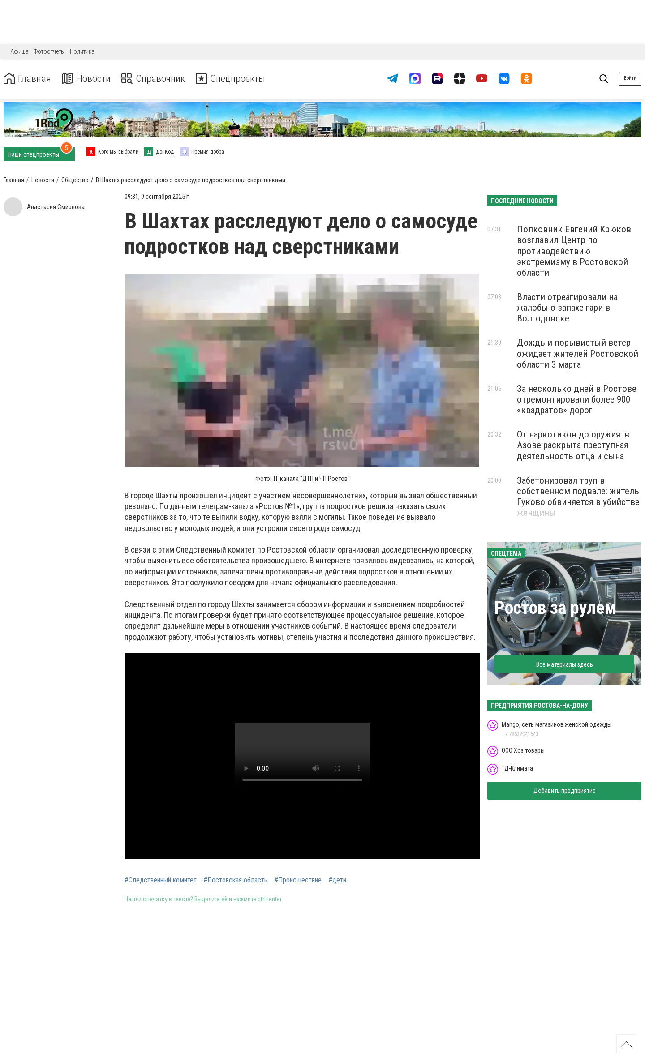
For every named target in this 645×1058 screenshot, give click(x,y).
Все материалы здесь (564, 664)
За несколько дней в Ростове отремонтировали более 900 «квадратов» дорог (576, 399)
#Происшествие (298, 880)
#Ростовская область (235, 880)
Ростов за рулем (555, 607)
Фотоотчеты (49, 51)
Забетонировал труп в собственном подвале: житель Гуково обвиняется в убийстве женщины (578, 496)
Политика (82, 51)
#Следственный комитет (161, 880)
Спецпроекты (239, 79)
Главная (28, 79)
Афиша (19, 51)
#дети (337, 880)
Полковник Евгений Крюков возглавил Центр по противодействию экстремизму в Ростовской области (574, 251)
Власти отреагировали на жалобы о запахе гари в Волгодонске (567, 307)
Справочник (158, 79)
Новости (89, 79)
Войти (630, 78)
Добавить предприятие (564, 790)
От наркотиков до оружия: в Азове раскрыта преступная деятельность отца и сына (573, 445)
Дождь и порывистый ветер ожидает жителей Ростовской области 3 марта (577, 353)
